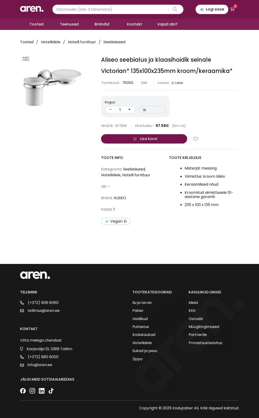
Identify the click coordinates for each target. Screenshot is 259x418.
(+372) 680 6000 (43, 357)
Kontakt (134, 24)
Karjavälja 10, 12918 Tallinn (49, 349)
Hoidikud (140, 319)
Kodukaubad (143, 335)
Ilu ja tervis (142, 303)
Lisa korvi (148, 138)
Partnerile (198, 335)
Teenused (69, 24)
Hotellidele (50, 42)
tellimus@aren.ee (44, 311)
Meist (193, 303)
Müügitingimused (204, 327)
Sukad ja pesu (144, 351)
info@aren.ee (40, 365)
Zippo (137, 359)
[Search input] (117, 9)
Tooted (36, 24)
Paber (138, 311)
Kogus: (110, 102)
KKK (192, 311)
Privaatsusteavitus (205, 343)
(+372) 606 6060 (43, 303)
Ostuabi (196, 319)
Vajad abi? (167, 24)
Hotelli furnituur (82, 42)
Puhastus (140, 327)
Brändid (102, 24)
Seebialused (114, 42)
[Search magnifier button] (174, 9)
